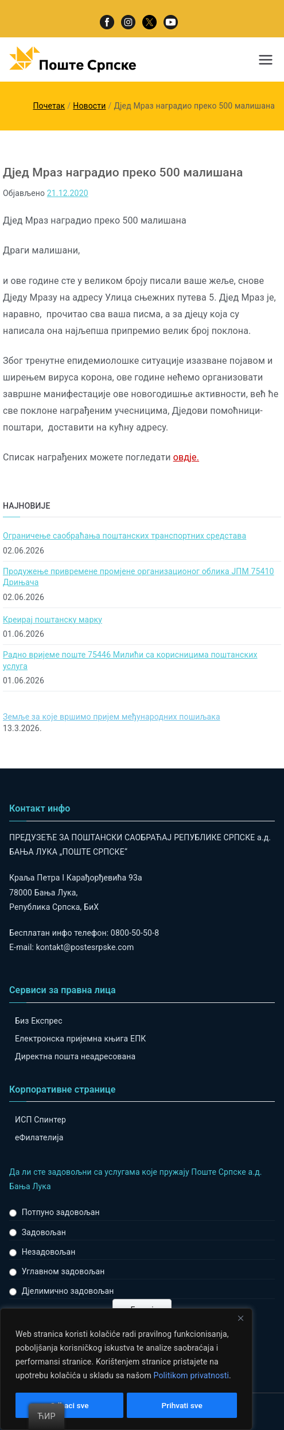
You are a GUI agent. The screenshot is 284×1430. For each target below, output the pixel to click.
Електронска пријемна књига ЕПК (80, 1038)
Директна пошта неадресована (75, 1056)
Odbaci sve (69, 1405)
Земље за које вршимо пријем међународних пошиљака (111, 716)
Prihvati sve (182, 1405)
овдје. (186, 457)
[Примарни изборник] (265, 60)
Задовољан (44, 1232)
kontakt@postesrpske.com (85, 947)
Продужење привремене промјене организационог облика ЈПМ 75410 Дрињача (138, 577)
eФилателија (39, 1137)
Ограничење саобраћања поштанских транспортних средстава (124, 535)
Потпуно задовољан (61, 1212)
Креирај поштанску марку (52, 619)
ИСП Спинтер (40, 1119)
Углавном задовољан (63, 1271)
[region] (126, 1369)
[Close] (240, 1319)
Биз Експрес (39, 1020)
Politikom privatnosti (191, 1376)
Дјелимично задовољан (68, 1291)
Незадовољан (49, 1251)
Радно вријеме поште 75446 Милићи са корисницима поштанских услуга (130, 660)
